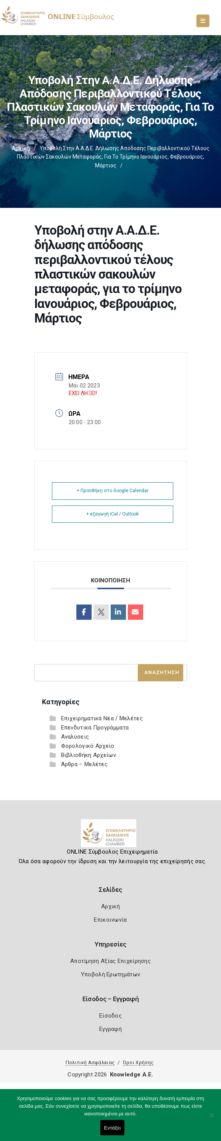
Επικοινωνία (110, 919)
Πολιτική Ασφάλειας (90, 1062)
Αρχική (21, 148)
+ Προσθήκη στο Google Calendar (112, 490)
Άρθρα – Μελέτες (84, 764)
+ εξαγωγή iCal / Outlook (112, 514)
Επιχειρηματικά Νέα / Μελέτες (102, 718)
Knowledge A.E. (131, 1074)
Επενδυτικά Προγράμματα (95, 727)
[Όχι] (211, 1118)
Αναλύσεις (75, 736)
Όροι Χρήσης (138, 1062)
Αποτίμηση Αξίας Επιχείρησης (110, 961)
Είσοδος (110, 1015)
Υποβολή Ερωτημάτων (110, 974)
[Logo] (110, 836)
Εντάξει (112, 1128)
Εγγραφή (110, 1029)
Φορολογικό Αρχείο (88, 745)
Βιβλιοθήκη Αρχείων (88, 755)
